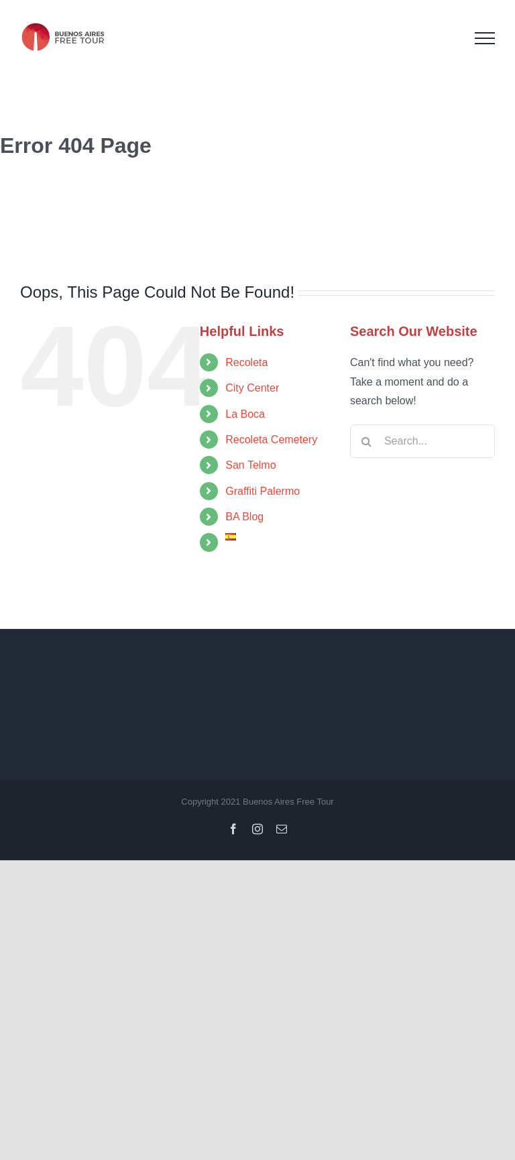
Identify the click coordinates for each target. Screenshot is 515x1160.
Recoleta (246, 362)
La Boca (245, 414)
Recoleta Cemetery (271, 439)
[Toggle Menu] (485, 38)
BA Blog (244, 516)
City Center (252, 388)
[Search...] (422, 441)
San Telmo (250, 465)
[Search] (367, 441)
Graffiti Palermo (262, 491)
